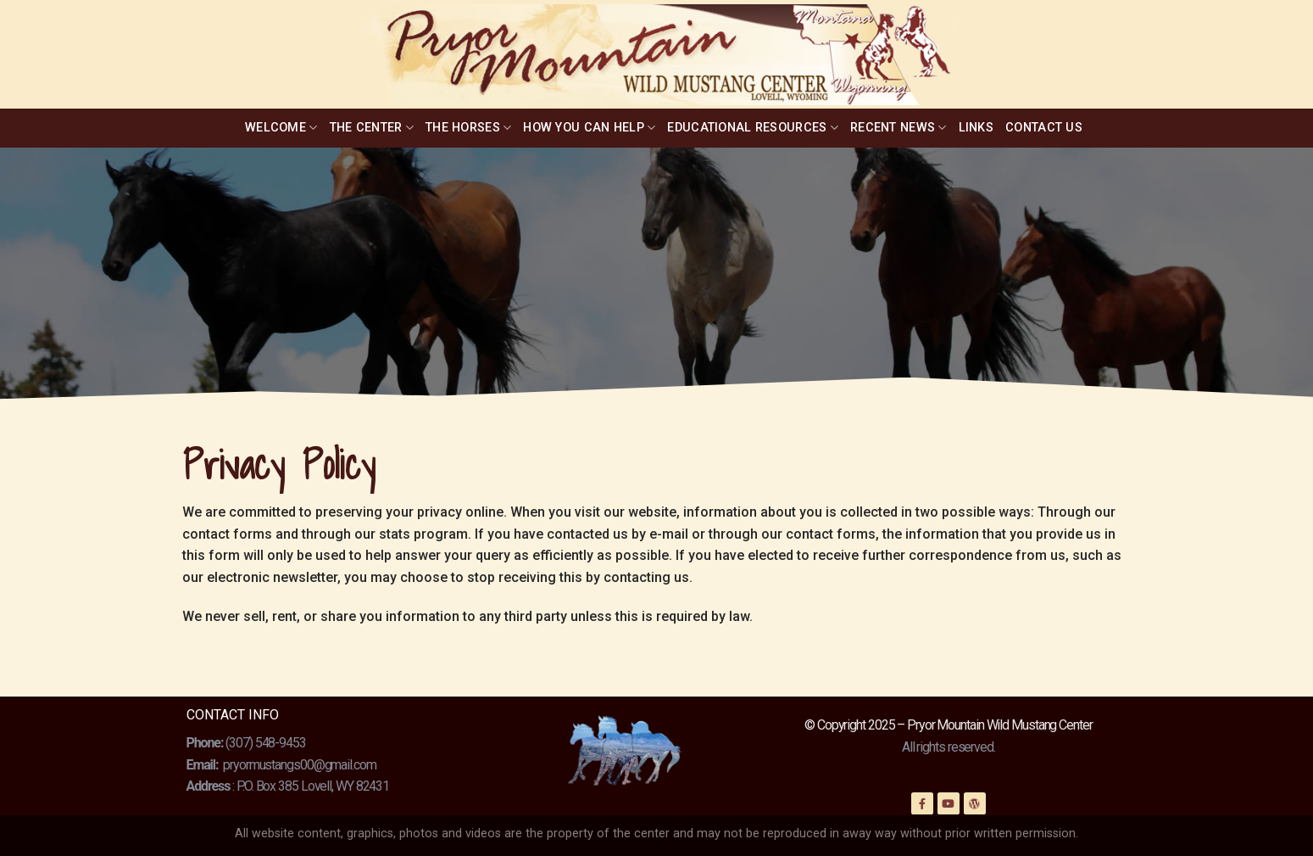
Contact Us (1043, 127)
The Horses (468, 128)
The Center (372, 128)
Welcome (281, 128)
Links (976, 127)
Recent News (898, 128)
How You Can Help (589, 128)
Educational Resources (752, 128)
